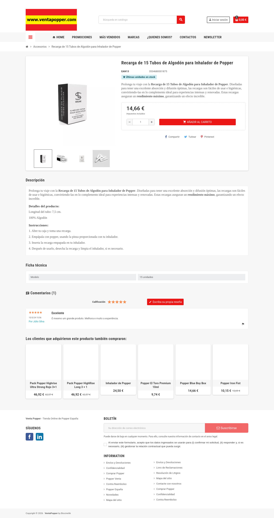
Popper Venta (113, 478)
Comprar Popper (115, 473)
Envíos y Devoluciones (118, 462)
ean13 (125, 71)
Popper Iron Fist (231, 383)
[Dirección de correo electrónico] (154, 428)
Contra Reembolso (116, 484)
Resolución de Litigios (168, 473)
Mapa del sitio (114, 500)
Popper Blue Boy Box (193, 383)
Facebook (29, 437)
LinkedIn (39, 437)
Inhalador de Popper (118, 383)
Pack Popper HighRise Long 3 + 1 (81, 385)
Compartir (172, 136)
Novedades (112, 494)
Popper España (114, 489)
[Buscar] (142, 20)
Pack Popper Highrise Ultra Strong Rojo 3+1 (43, 385)
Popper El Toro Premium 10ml (156, 385)
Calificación (98, 301)
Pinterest (207, 136)
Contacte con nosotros (168, 483)
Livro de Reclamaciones (169, 467)
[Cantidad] (140, 122)
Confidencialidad (115, 468)
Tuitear (190, 136)
